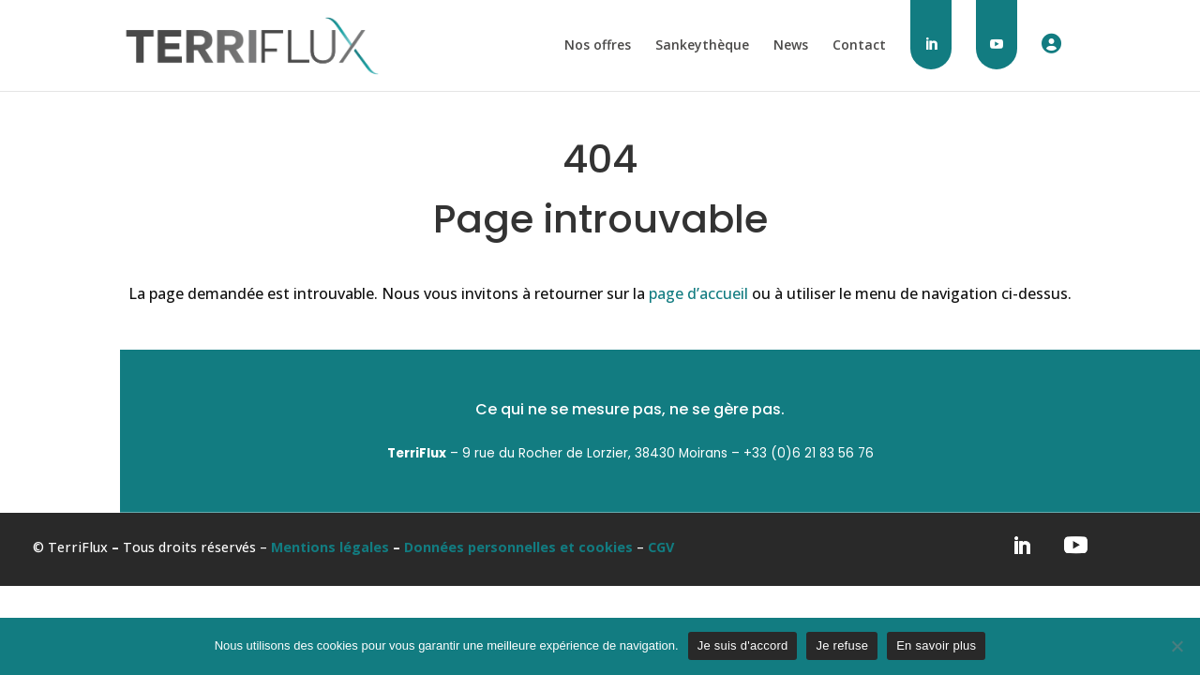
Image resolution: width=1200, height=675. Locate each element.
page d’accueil (698, 293)
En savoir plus (936, 645)
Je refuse (842, 645)
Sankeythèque (702, 45)
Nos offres (597, 45)
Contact (859, 45)
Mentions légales (330, 547)
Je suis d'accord (743, 645)
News (790, 45)
